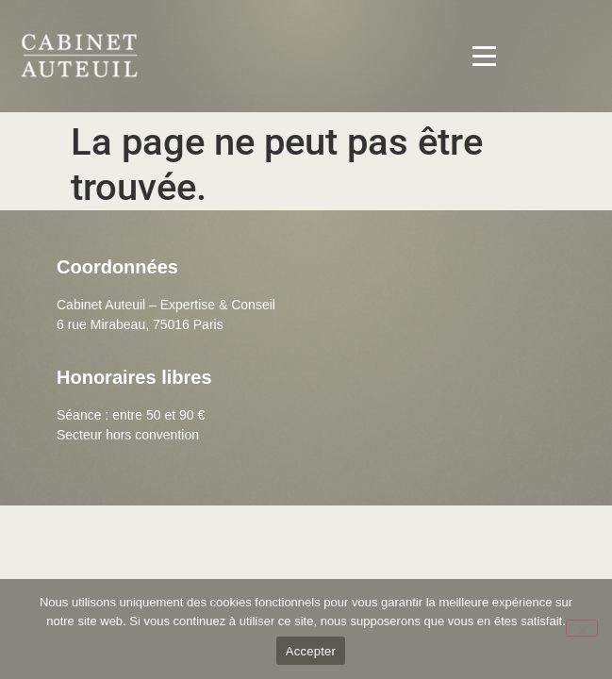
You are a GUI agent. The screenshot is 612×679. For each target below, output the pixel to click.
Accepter (311, 651)
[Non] (582, 628)
